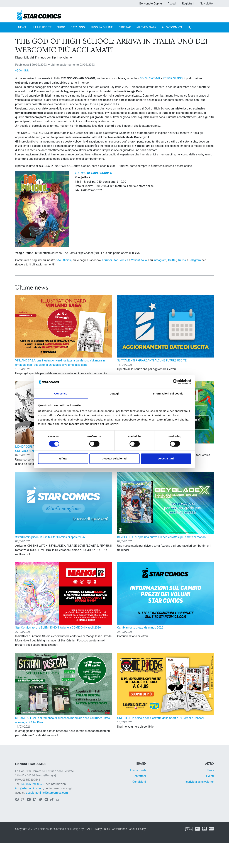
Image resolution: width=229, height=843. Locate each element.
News (210, 770)
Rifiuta (63, 458)
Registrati (188, 3)
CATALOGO (77, 27)
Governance (119, 829)
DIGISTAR (124, 27)
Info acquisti (138, 770)
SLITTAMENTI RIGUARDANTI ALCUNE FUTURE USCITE (152, 360)
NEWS (22, 27)
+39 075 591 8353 (31, 784)
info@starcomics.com (29, 788)
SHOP (61, 27)
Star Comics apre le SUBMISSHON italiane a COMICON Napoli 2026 (58, 627)
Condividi (22, 70)
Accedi (172, 3)
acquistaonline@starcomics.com (47, 792)
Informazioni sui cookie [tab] (168, 393)
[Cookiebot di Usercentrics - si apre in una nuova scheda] (175, 381)
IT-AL (87, 829)
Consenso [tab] (60, 393)
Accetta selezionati (114, 458)
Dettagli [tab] (114, 393)
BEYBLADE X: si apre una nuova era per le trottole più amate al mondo (161, 537)
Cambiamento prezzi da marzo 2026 (140, 627)
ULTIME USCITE (42, 27)
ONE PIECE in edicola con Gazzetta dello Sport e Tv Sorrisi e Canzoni (160, 718)
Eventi (210, 776)
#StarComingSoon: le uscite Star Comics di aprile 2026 (50, 537)
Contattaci (139, 776)
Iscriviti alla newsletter (199, 781)
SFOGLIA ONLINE (102, 27)
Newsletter (207, 3)
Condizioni (139, 781)
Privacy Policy (101, 829)
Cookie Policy (137, 829)
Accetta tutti (166, 458)
